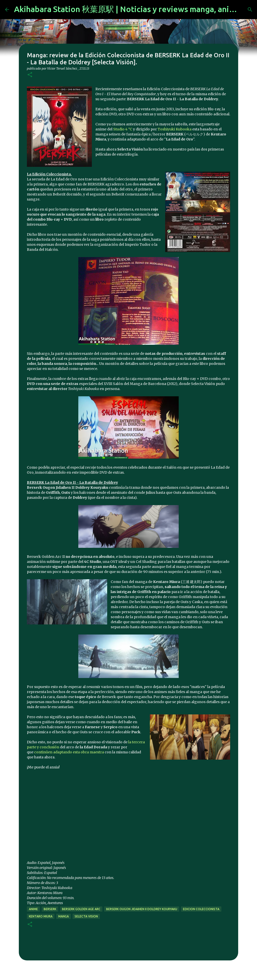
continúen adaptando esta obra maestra (69, 752)
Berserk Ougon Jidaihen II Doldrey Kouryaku (141, 909)
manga (63, 916)
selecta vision (86, 916)
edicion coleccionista (201, 909)
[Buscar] (250, 10)
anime (33, 909)
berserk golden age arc (81, 909)
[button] (30, 75)
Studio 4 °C (122, 129)
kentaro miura (40, 916)
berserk (50, 909)
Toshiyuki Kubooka (174, 129)
